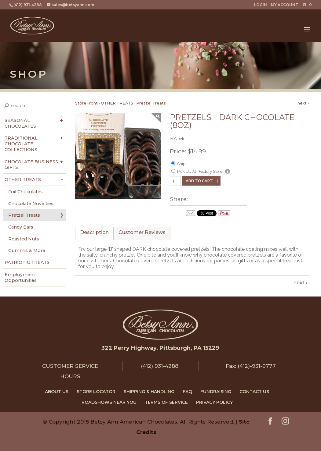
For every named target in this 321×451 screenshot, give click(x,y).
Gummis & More (26, 250)
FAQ (187, 391)
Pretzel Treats (24, 215)
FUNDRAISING (215, 391)
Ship (181, 164)
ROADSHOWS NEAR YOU (109, 402)
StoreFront (86, 103)
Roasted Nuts (23, 239)
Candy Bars (20, 227)
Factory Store (210, 171)
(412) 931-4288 (159, 366)
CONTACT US (254, 391)
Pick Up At (186, 171)
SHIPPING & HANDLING (149, 391)
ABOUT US (56, 391)
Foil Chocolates (25, 191)
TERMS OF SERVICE (166, 402)
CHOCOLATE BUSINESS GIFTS (31, 164)
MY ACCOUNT (284, 5)
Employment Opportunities (21, 277)
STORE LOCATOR (96, 391)
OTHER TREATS (23, 179)
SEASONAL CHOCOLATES (20, 123)
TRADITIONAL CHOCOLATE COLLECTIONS (21, 143)
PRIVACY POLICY (214, 402)
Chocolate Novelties (30, 203)
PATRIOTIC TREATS (27, 262)
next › (303, 103)
